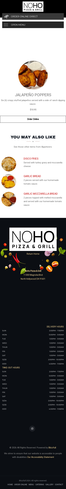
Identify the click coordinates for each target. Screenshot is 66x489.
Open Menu (18, 24)
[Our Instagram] (32, 429)
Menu (31, 484)
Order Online (33, 119)
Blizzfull (52, 447)
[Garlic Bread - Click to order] (9, 181)
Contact (59, 484)
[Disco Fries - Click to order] (9, 164)
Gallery (49, 484)
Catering (39, 484)
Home (10, 484)
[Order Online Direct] (33, 16)
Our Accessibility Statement (40, 457)
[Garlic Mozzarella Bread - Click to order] (9, 199)
